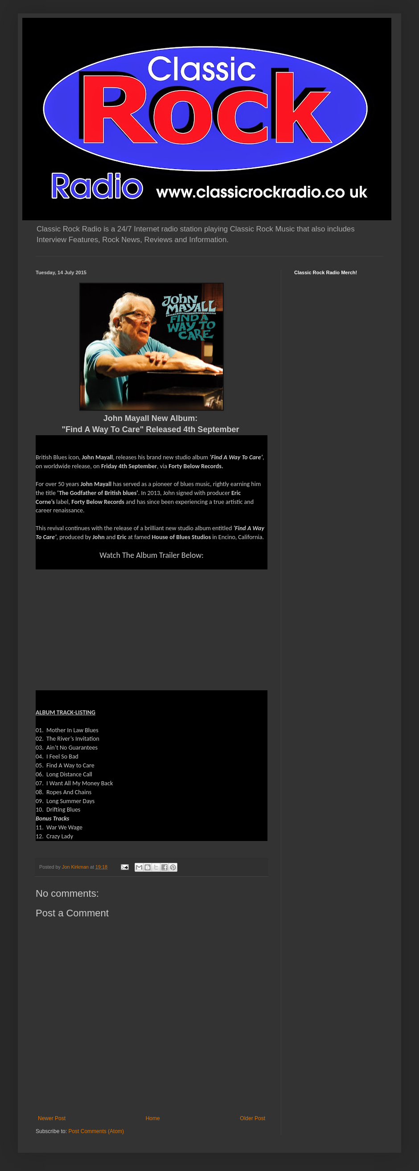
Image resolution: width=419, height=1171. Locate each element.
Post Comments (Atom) (96, 1131)
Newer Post (52, 1118)
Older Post (252, 1118)
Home (153, 1118)
